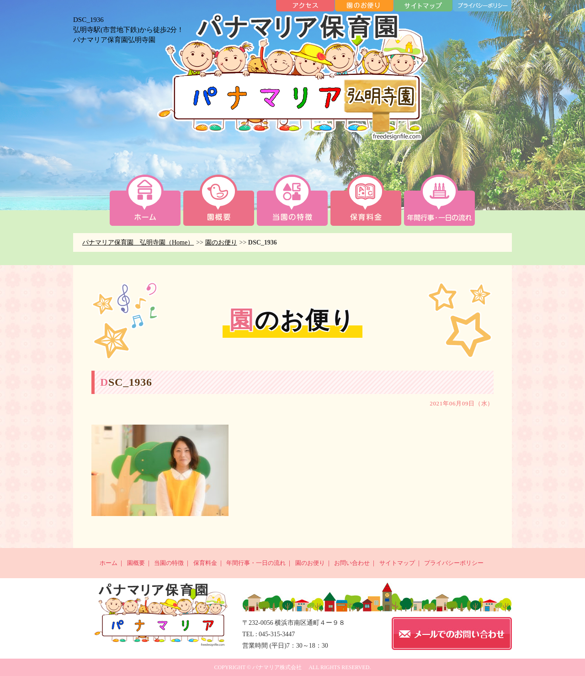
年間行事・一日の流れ (256, 562)
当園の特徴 (169, 562)
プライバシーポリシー (454, 562)
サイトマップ (397, 562)
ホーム (108, 562)
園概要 (136, 562)
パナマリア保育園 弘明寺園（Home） (138, 242)
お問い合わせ (352, 562)
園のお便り (221, 242)
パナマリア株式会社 (277, 667)
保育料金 (205, 562)
